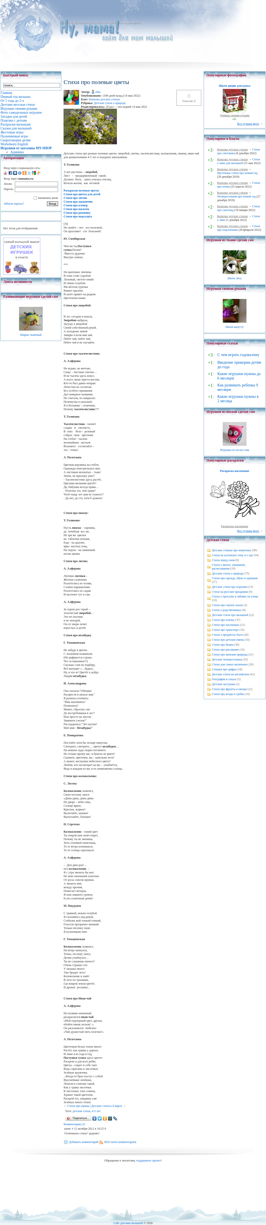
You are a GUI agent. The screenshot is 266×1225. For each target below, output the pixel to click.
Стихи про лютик (75, 198)
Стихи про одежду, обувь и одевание (235, 578)
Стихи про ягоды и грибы (228, 694)
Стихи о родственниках (226, 610)
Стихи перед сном (223, 560)
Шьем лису (234, 278)
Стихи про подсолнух (78, 216)
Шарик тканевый (31, 335)
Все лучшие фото (248, 124)
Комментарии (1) (74, 1124)
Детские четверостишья (227, 659)
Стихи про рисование (225, 649)
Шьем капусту (234, 327)
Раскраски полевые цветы (81, 190)
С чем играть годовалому (238, 355)
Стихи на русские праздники (230, 591)
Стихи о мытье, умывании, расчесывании (228, 566)
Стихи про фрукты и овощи (229, 689)
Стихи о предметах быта (227, 634)
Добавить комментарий (83, 1142)
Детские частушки (223, 684)
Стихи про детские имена (228, 639)
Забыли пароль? (14, 203)
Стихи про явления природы (230, 654)
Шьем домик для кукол (234, 85)
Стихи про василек (76, 209)
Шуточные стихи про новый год (237, 173)
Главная (65, 23)
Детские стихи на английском (230, 674)
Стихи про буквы (223, 644)
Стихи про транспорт (225, 630)
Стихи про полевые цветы (124, 23)
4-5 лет (96, 1111)
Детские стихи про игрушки (229, 587)
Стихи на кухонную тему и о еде (232, 555)
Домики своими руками (234, 115)
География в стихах (224, 679)
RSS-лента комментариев (120, 1142)
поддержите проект (148, 1160)
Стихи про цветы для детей (82, 194)
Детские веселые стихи (89, 23)
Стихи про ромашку (77, 212)
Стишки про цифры (224, 669)
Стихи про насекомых (226, 625)
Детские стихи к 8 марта (106, 1106)
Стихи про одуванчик (78, 201)
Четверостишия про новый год (236, 196)
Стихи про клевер (76, 205)
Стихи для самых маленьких (230, 664)
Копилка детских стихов (104, 99)
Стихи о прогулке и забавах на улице (235, 596)
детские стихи (81, 1111)
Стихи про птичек (223, 620)
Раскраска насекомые (234, 471)
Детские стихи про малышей (230, 615)
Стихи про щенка (78, 1106)
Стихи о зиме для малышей (238, 161)
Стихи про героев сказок (227, 605)
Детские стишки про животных (231, 550)
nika (98, 92)
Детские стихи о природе (110, 103)
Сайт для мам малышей (128, 1223)
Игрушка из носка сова (234, 450)
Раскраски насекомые (234, 526)
